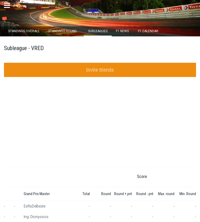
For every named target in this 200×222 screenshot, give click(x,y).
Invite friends (100, 70)
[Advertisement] (100, 127)
